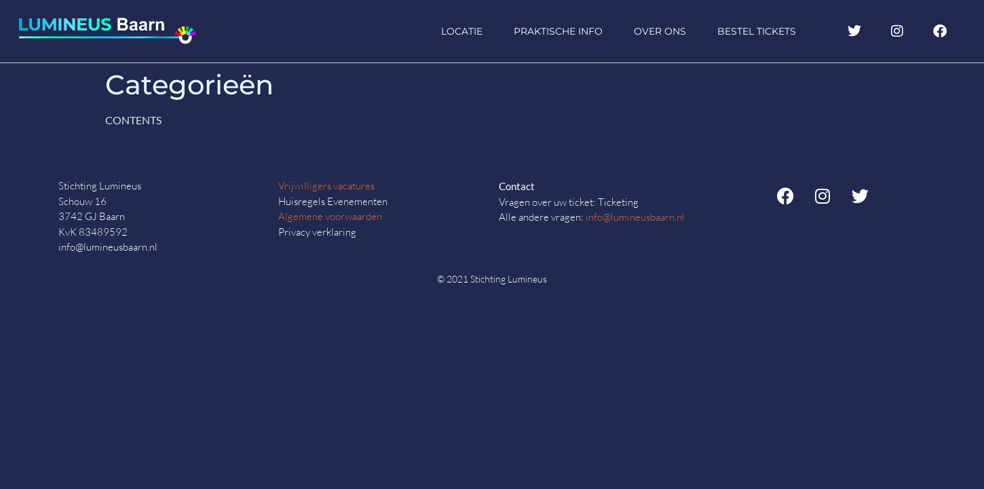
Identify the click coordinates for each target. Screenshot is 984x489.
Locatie (461, 31)
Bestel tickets (756, 31)
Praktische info (558, 31)
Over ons (660, 31)
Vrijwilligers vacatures (326, 185)
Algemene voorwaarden (330, 216)
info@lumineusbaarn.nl (635, 217)
